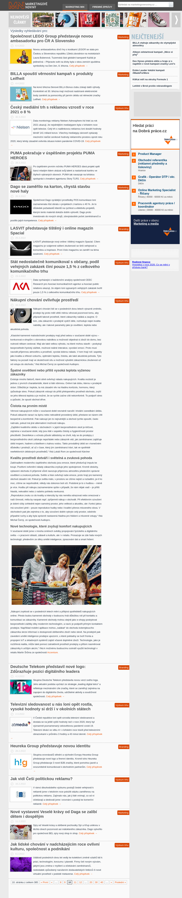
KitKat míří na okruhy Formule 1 (150, 79)
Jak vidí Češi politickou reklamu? (41, 779)
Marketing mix (75, 7)
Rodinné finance (141, 262)
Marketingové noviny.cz (24, 5)
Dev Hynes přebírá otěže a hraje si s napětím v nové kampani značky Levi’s (154, 62)
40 (101, 882)
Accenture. (52, 652)
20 (91, 882)
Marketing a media (146, 223)
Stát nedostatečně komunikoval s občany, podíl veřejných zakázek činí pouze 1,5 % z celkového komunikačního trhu (55, 266)
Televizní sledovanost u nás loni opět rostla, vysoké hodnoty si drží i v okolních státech (51, 706)
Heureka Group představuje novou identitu (50, 746)
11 (75, 882)
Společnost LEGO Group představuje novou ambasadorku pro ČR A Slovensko (51, 38)
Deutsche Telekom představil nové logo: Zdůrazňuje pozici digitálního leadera (48, 669)
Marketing (123, 37)
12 (80, 882)
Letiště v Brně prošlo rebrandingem (152, 86)
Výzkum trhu (122, 108)
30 (96, 882)
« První (44, 882)
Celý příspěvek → (78, 65)
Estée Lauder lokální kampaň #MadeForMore (149, 71)
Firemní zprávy (102, 7)
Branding (123, 229)
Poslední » (120, 882)
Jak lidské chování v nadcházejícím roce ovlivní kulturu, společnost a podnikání (55, 846)
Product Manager (150, 153)
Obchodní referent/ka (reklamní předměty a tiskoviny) (152, 164)
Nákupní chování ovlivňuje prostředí (44, 300)
